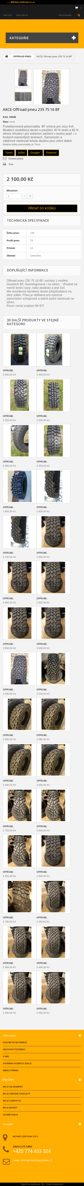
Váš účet (7, 15)
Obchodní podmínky (14, 1049)
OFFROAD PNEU (22, 56)
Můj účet (8, 1079)
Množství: (12, 190)
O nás (6, 1056)
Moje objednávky (13, 1087)
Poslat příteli (16, 158)
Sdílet (21, 152)
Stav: (6, 121)
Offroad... (9, 370)
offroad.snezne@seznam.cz (36, 1160)
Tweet (8, 152)
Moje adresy (10, 1108)
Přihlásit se (22, 15)
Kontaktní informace (15, 1042)
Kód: (6, 117)
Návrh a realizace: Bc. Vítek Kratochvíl (42, 1184)
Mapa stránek (11, 1070)
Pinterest (51, 152)
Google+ (35, 152)
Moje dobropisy (12, 1101)
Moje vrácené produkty (16, 1094)
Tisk (11, 164)
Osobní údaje (10, 1115)
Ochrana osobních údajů (17, 1063)
